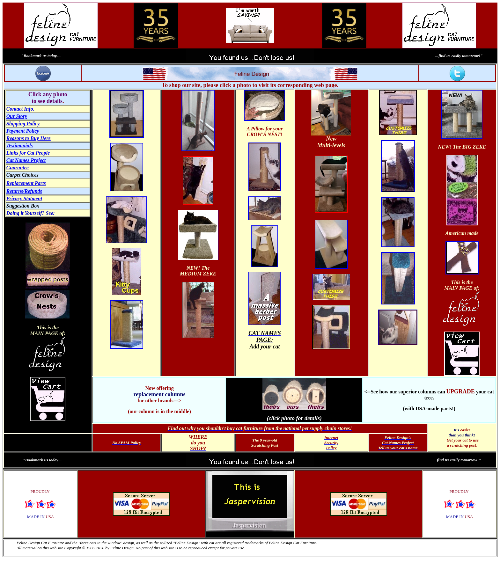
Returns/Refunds (24, 191)
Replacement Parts (26, 183)
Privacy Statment (24, 198)
